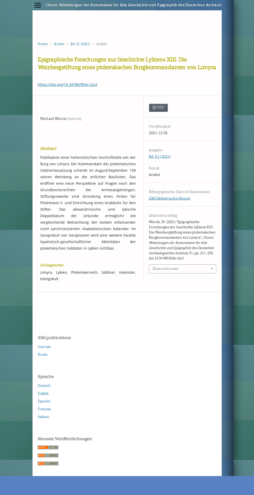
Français (44, 409)
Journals (44, 347)
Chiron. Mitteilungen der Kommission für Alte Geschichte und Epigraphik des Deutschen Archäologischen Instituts (107, 5)
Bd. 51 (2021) (80, 44)
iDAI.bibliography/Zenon (169, 198)
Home (43, 44)
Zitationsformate (165, 268)
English (43, 393)
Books (43, 354)
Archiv (59, 44)
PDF (160, 107)
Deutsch (44, 385)
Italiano (43, 417)
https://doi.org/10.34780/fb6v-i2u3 (67, 84)
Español (44, 401)
